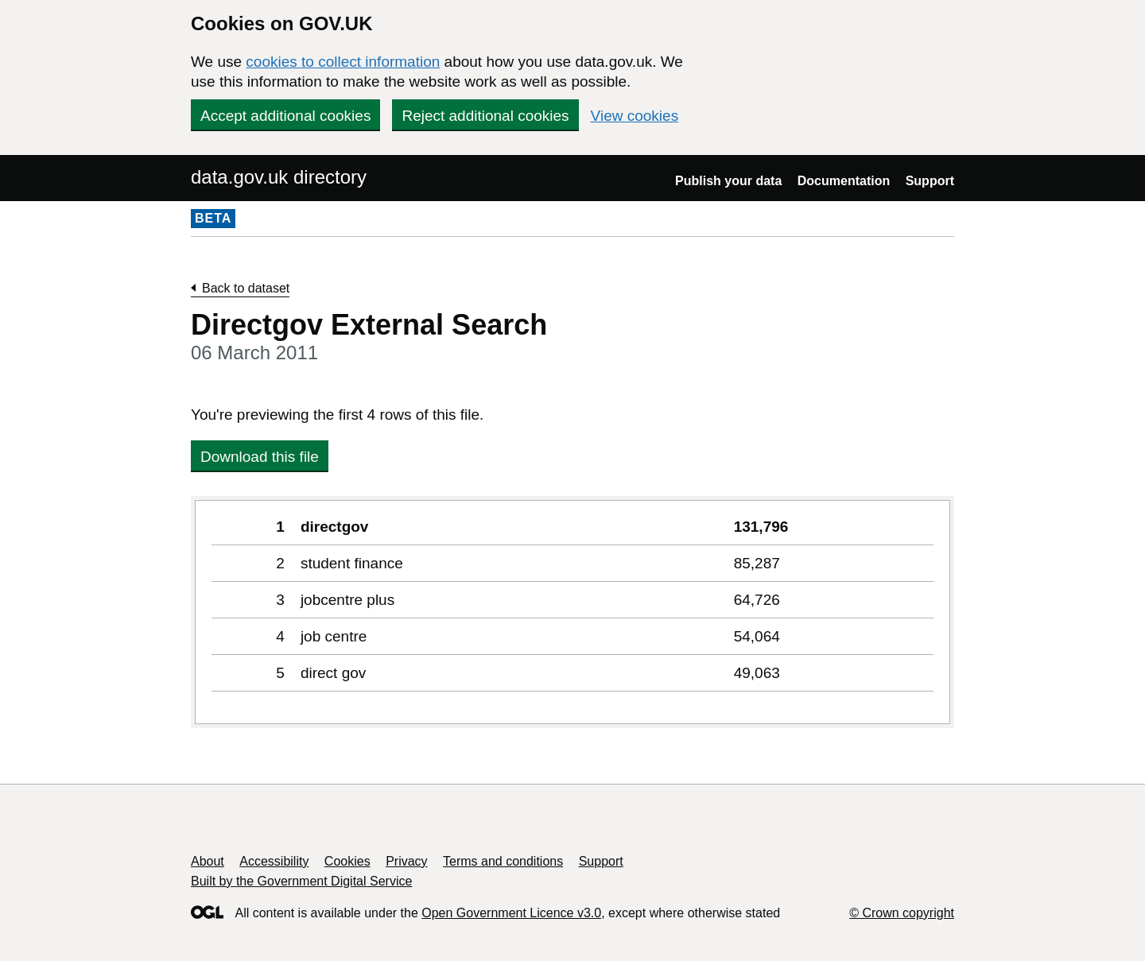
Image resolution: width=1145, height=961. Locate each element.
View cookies (635, 115)
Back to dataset (245, 288)
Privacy (406, 861)
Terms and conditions (503, 861)
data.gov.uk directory (279, 177)
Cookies (347, 861)
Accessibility (274, 861)
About (207, 861)
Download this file (259, 456)
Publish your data (728, 181)
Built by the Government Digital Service (301, 881)
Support (930, 181)
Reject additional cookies (485, 115)
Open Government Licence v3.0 (511, 913)
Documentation (844, 181)
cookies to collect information (343, 61)
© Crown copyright (901, 913)
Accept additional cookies (285, 115)
